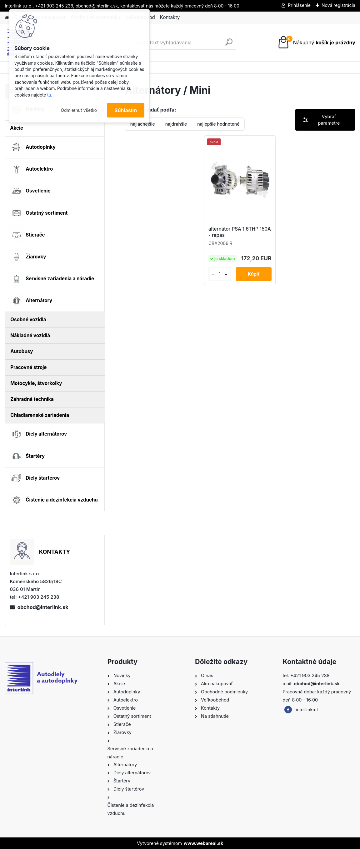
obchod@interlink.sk (42, 607)
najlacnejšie (142, 124)
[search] (228, 44)
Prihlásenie (299, 5)
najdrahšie (176, 124)
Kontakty (170, 17)
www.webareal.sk (203, 843)
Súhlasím (125, 110)
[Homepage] (7, 18)
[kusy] (219, 274)
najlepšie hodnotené (218, 124)
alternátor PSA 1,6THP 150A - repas (239, 232)
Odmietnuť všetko (79, 110)
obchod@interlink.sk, (97, 5)
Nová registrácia (338, 5)
